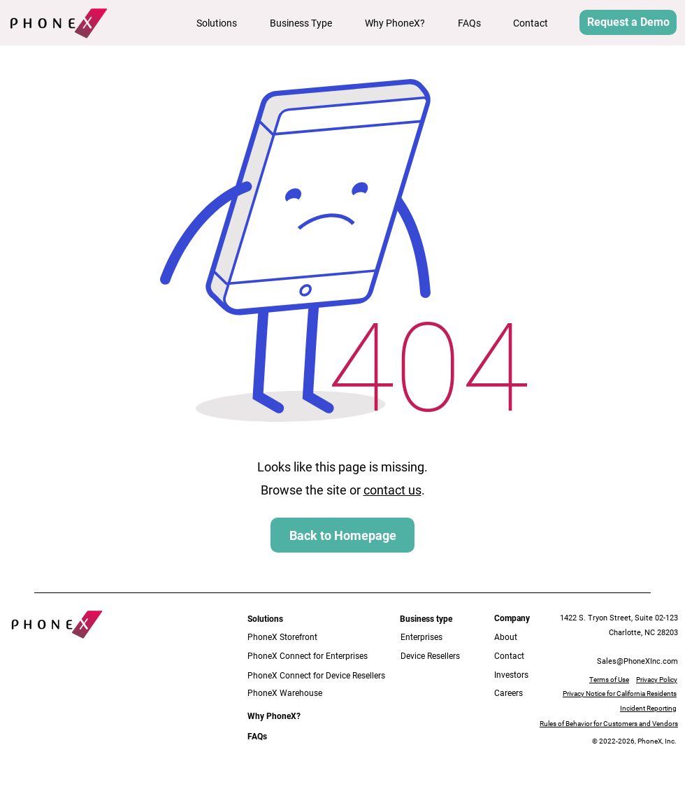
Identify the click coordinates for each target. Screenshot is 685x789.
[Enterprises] (432, 638)
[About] (515, 638)
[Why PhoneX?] (274, 717)
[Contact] (520, 656)
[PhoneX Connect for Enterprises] (308, 656)
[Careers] (520, 693)
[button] (222, 23)
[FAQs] (259, 737)
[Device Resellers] (441, 656)
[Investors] (520, 675)
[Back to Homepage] (342, 535)
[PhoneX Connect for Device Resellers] (319, 676)
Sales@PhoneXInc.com (637, 661)
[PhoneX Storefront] (298, 638)
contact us (392, 490)
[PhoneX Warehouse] (319, 693)
